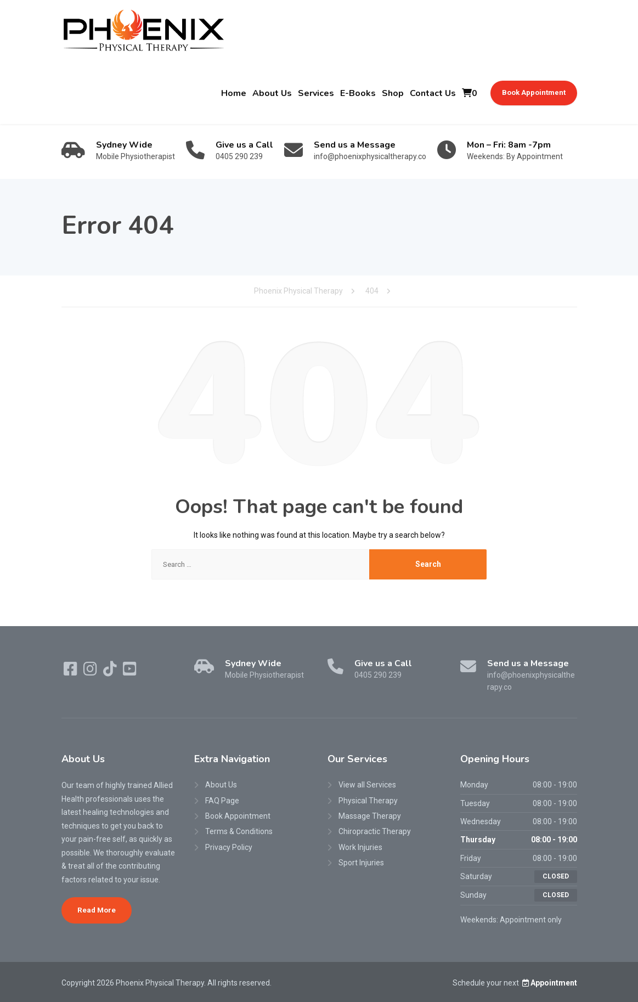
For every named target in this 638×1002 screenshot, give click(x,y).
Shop (393, 93)
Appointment (549, 982)
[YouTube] (130, 671)
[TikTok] (110, 671)
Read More (96, 909)
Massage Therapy (369, 816)
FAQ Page (222, 800)
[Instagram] (91, 671)
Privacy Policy (228, 847)
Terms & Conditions (239, 831)
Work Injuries (360, 847)
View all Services (367, 784)
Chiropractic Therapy (374, 831)
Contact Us (433, 93)
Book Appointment (534, 92)
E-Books (358, 93)
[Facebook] (71, 671)
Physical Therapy (368, 800)
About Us (272, 93)
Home (233, 93)
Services (316, 93)
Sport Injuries (361, 862)
